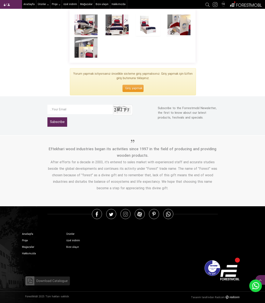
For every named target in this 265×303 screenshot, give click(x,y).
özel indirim (73, 240)
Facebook (97, 214)
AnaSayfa (27, 234)
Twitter (111, 214)
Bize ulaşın (72, 247)
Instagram (125, 214)
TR (223, 4)
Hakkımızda (29, 253)
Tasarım (196, 297)
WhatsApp (168, 214)
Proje (25, 240)
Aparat (139, 214)
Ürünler (70, 234)
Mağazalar (28, 247)
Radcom (220, 297)
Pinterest (154, 214)
